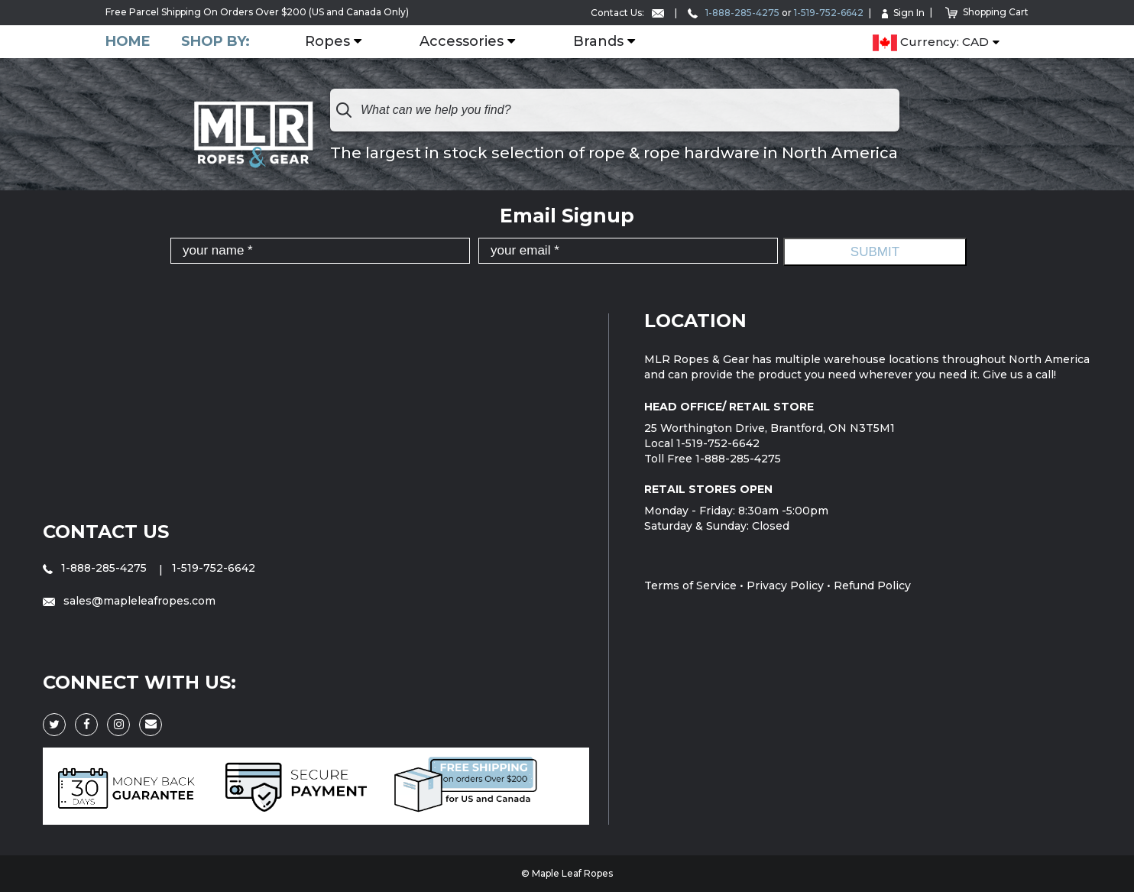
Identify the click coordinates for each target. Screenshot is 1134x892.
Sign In (903, 12)
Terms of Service (690, 585)
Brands (598, 42)
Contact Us (106, 532)
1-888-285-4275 (733, 12)
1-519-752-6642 (828, 12)
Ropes (327, 42)
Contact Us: (627, 12)
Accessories (462, 42)
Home (128, 41)
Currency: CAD (931, 42)
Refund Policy (872, 585)
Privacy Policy (785, 585)
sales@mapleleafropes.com (129, 601)
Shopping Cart (987, 12)
